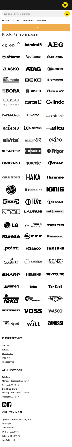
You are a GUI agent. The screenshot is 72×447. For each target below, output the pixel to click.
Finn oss (5, 349)
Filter (36, 27)
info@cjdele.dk (8, 440)
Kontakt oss (7, 353)
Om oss (5, 345)
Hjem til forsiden (10, 20)
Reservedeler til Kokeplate (34, 20)
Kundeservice (8, 362)
